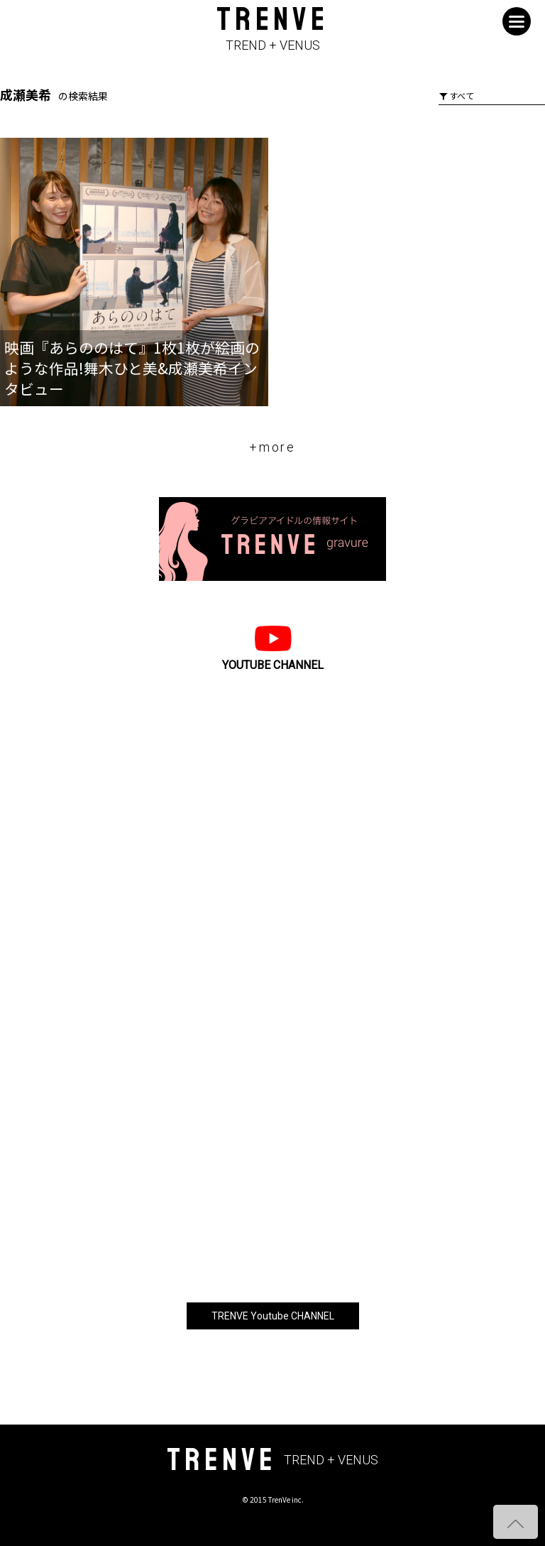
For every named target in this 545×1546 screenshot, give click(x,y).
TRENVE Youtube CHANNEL (272, 1316)
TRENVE (272, 29)
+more (272, 447)
